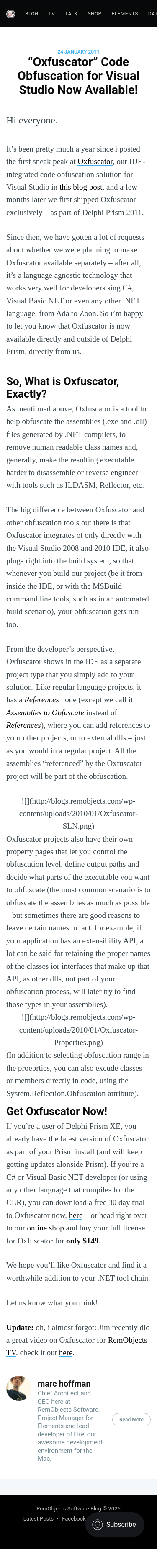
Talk (71, 14)
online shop (45, 1227)
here (76, 1215)
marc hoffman (64, 1384)
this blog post (80, 186)
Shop (94, 14)
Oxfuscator (95, 161)
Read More (131, 1420)
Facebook (73, 1519)
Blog (32, 14)
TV (52, 14)
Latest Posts (38, 1519)
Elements (125, 14)
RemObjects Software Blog (68, 1508)
